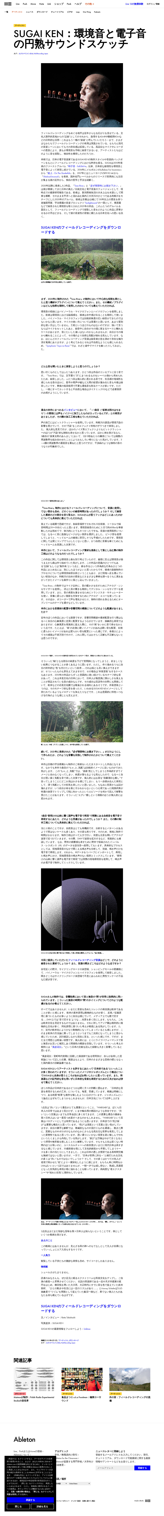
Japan (73, 1343)
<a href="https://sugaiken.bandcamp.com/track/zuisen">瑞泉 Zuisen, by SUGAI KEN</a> (82, 646)
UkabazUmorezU (51, 176)
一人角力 (46, 1255)
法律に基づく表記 (88, 1501)
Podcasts (97, 12)
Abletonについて (22, 1454)
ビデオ (70, 12)
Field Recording (66, 1343)
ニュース (29, 12)
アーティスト (17, 12)
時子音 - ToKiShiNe (77, 166)
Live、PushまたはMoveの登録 (28, 1451)
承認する (30, 1500)
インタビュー (70, 409)
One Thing (87, 12)
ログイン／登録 (153, 4)
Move (33, 3)
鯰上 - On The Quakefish (59, 173)
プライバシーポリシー (61, 1501)
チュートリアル (57, 12)
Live (17, 3)
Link (49, 3)
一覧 (6, 12)
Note (41, 3)
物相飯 (44, 1266)
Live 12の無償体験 (134, 3)
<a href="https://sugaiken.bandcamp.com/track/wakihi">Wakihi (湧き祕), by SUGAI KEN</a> (82, 987)
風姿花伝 (57, 1046)
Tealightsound (91, 202)
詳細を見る (42, 1506)
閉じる (18, 1506)
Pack (69, 3)
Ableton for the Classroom (66, 1458)
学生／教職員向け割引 (66, 1454)
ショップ (58, 3)
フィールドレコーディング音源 (84, 960)
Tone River (79, 185)
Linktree (87, 1328)
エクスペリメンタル (53, 1343)
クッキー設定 (76, 1501)
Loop (77, 12)
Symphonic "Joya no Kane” (58, 345)
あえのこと (47, 1240)
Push (25, 3)
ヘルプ (78, 3)
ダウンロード (42, 12)
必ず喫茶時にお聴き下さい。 (105, 185)
